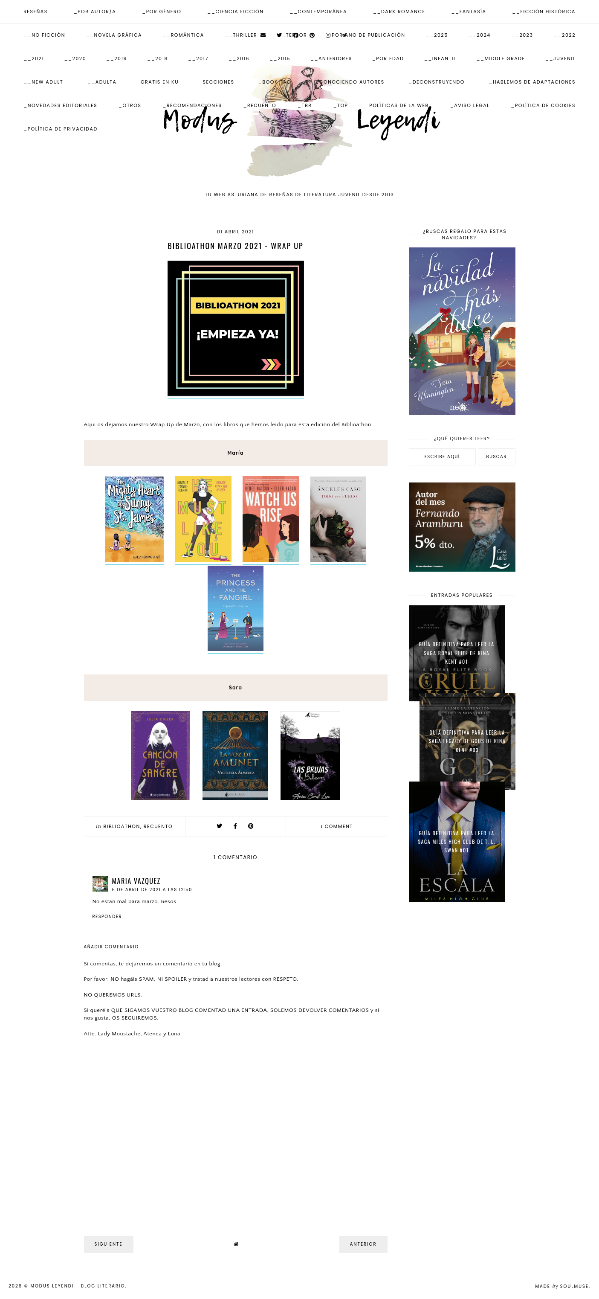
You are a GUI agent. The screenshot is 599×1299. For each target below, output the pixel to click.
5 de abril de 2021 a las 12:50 (152, 889)
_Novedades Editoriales (60, 105)
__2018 (157, 58)
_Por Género (161, 11)
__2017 (198, 58)
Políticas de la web (399, 105)
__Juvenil (560, 58)
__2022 (565, 35)
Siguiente (109, 1244)
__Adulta (102, 81)
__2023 (522, 35)
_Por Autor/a (95, 11)
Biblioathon (122, 826)
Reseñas (35, 11)
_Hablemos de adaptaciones (532, 81)
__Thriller (241, 35)
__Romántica (183, 35)
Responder (107, 916)
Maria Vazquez (136, 881)
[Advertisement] (462, 1045)
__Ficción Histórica (544, 11)
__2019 (116, 58)
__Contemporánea (318, 11)
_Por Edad (388, 58)
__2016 (239, 58)
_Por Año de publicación (366, 35)
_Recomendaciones (192, 105)
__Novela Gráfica (114, 35)
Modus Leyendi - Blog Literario (77, 1286)
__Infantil (440, 58)
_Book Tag (274, 81)
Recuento (158, 826)
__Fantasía (468, 11)
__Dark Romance (399, 11)
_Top (340, 105)
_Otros (130, 105)
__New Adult (43, 81)
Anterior (363, 1244)
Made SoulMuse (562, 1286)
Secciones (218, 81)
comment (337, 826)
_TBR (305, 105)
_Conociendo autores (349, 81)
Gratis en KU (160, 81)
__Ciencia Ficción (235, 11)
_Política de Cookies (543, 105)
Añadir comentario (111, 947)
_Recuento (259, 105)
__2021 (33, 58)
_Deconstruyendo (436, 81)
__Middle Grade (500, 58)
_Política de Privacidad (60, 128)
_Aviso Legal (470, 105)
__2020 (75, 58)
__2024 (480, 35)
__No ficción (44, 35)
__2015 (279, 58)
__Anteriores (331, 58)
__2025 (437, 35)
